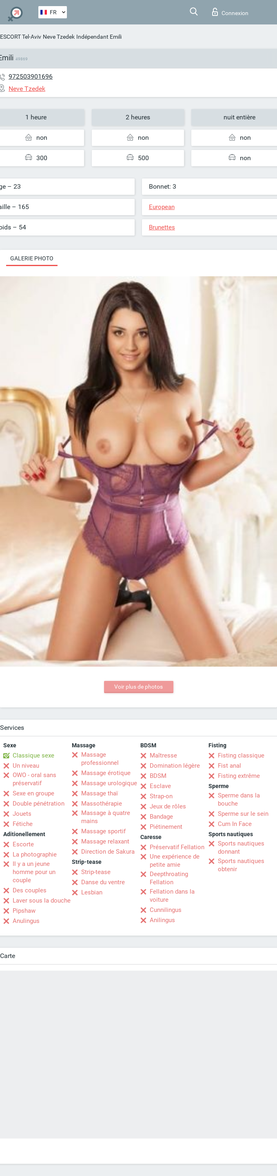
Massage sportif (103, 831)
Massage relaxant (105, 841)
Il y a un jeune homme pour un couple (34, 872)
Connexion (230, 11)
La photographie (35, 854)
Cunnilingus (166, 910)
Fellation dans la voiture (172, 895)
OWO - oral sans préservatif (34, 779)
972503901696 (31, 76)
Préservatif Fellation (177, 847)
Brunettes (162, 227)
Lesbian (91, 892)
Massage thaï (99, 793)
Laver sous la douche (42, 900)
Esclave (160, 786)
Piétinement (166, 826)
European (162, 207)
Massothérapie (101, 803)
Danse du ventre (103, 882)
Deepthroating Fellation (169, 878)
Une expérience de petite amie (174, 860)
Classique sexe (33, 755)
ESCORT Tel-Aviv (20, 36)
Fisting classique (241, 755)
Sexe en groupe (33, 793)
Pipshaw (24, 910)
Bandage (161, 816)
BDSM (158, 776)
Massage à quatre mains (105, 817)
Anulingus (26, 921)
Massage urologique (109, 783)
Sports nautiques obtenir (241, 865)
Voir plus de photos (138, 686)
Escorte (23, 844)
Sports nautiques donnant (241, 847)
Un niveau (26, 765)
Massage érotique (106, 773)
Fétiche (23, 824)
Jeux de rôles (168, 806)
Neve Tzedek (59, 36)
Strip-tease (96, 872)
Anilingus (162, 920)
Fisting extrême (239, 776)
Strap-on (161, 796)
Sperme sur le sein (243, 813)
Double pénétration (38, 803)
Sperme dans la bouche (239, 799)
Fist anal (229, 765)
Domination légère (175, 765)
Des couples (30, 890)
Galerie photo (31, 258)
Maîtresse (163, 755)
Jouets (22, 813)
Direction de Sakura (108, 851)
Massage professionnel (100, 758)
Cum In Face (235, 824)
